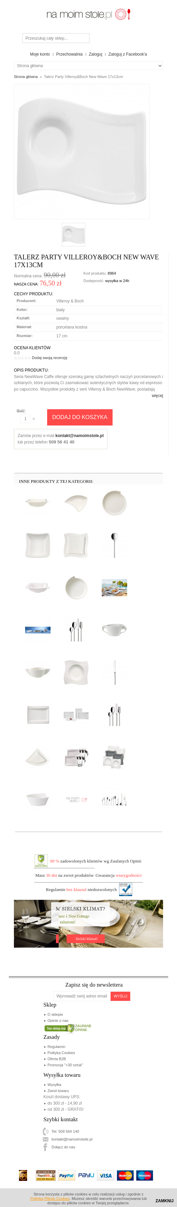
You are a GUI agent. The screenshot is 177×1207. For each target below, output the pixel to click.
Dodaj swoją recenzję (49, 358)
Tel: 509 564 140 (65, 1131)
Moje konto (40, 54)
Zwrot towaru (58, 1091)
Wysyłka (54, 1085)
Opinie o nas (57, 1020)
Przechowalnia (69, 54)
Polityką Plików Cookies (50, 1198)
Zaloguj (95, 54)
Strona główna (26, 77)
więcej (157, 395)
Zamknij (165, 1201)
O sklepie (55, 1014)
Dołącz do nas (63, 1147)
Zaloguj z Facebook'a (128, 54)
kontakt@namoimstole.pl (79, 435)
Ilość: (21, 411)
